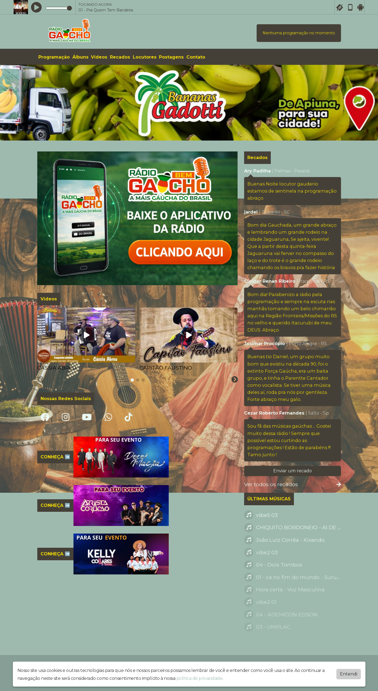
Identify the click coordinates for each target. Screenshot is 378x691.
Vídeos (99, 57)
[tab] (132, 380)
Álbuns (80, 57)
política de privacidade (199, 678)
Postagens (171, 57)
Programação (54, 57)
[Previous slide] (41, 380)
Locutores (144, 57)
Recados (120, 57)
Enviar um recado (292, 470)
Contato (195, 57)
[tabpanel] (86, 340)
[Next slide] (234, 380)
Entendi (348, 674)
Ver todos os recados (292, 484)
